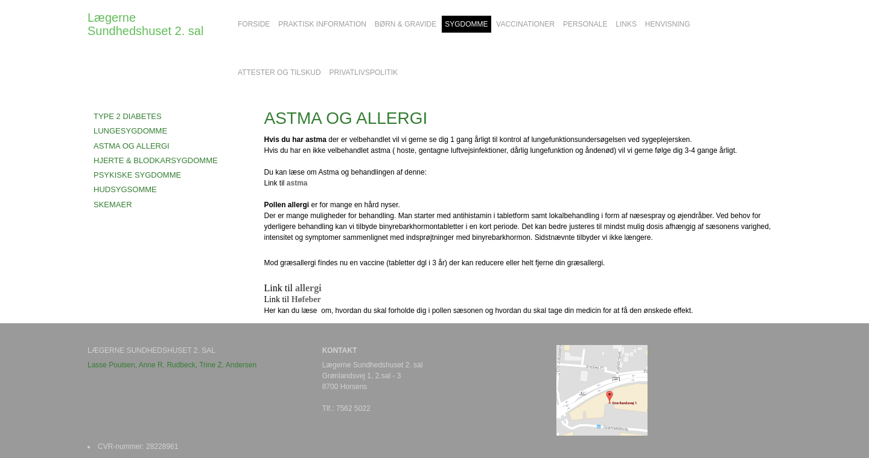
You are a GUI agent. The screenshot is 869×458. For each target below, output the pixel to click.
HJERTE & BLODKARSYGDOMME (156, 160)
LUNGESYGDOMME (130, 130)
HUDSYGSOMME (125, 189)
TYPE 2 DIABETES (128, 116)
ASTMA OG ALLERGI (132, 145)
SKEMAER (113, 204)
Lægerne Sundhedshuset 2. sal (145, 24)
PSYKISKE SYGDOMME (137, 174)
